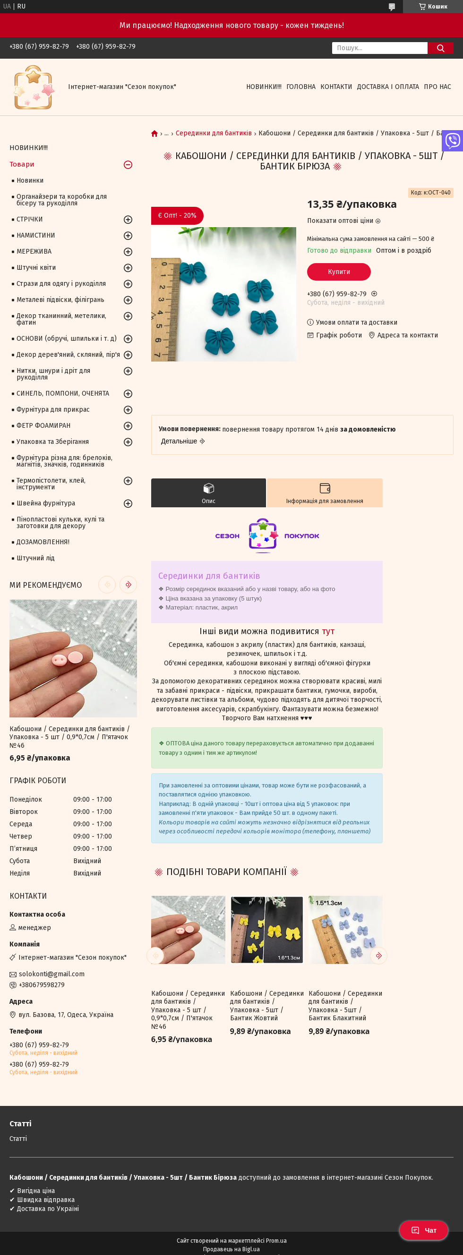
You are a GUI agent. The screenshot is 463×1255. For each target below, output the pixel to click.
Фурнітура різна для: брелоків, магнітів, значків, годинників (64, 461)
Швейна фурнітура (46, 503)
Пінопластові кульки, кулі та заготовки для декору (60, 522)
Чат (424, 1230)
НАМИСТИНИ (36, 235)
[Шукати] (441, 48)
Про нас (437, 87)
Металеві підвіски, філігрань (60, 300)
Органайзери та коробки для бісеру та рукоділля (62, 200)
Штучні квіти (36, 268)
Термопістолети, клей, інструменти (51, 484)
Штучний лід (36, 558)
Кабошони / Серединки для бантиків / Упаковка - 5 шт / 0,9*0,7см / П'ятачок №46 (188, 1010)
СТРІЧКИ (30, 219)
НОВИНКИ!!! (264, 87)
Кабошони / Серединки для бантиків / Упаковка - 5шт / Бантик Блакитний (345, 1006)
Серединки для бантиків (214, 133)
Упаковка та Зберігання (53, 442)
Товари (21, 164)
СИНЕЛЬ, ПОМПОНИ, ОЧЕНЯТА (63, 393)
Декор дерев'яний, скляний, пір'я (68, 355)
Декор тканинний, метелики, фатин (61, 319)
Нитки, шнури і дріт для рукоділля (53, 374)
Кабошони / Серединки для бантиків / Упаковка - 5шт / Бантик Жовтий (267, 1006)
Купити (339, 272)
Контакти (336, 87)
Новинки (30, 181)
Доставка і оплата (388, 87)
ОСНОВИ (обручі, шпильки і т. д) (67, 339)
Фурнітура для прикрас (53, 410)
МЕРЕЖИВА (34, 251)
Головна (301, 87)
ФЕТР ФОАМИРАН (43, 426)
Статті (18, 1139)
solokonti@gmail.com (52, 974)
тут (328, 631)
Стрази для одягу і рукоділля (61, 284)
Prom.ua (276, 1240)
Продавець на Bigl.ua (231, 1249)
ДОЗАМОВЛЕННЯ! (43, 542)
